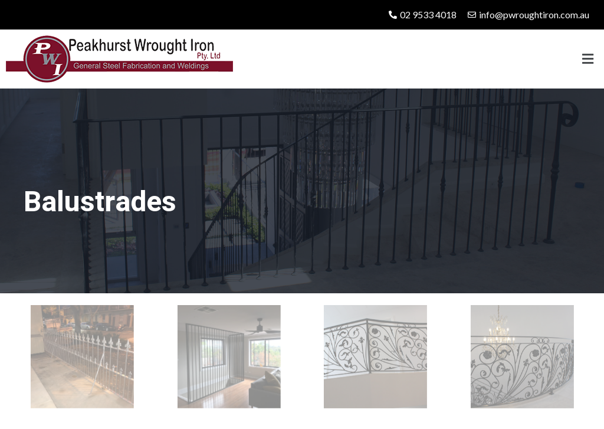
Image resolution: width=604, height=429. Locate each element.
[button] (588, 59)
